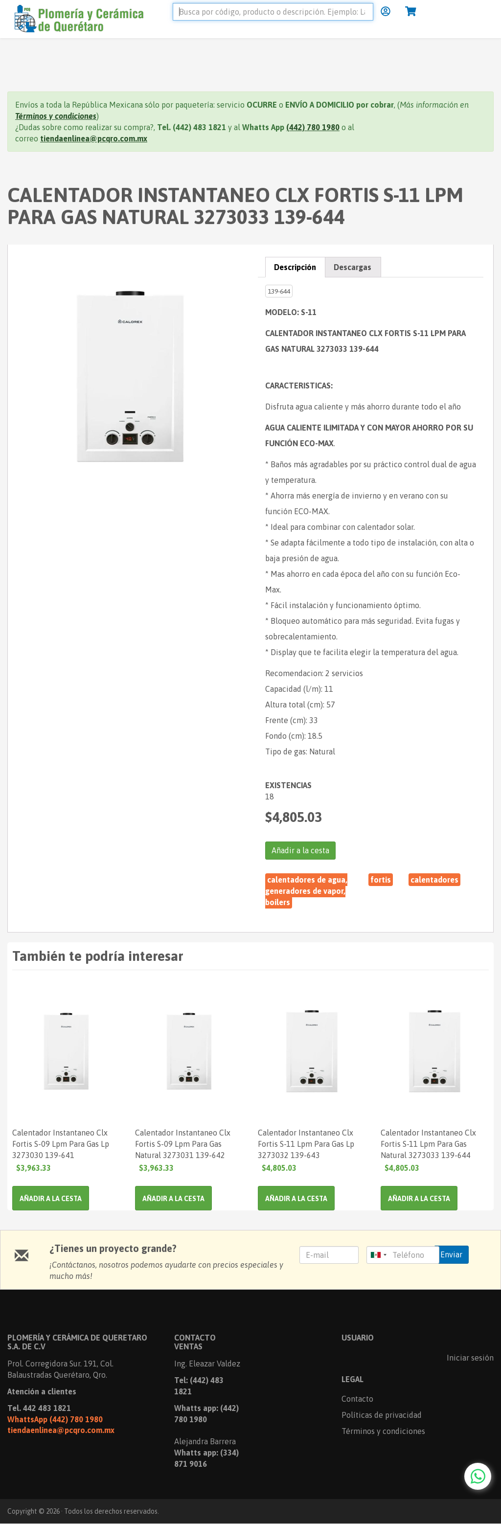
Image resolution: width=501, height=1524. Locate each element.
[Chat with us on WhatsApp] (477, 1476)
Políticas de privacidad (382, 1414)
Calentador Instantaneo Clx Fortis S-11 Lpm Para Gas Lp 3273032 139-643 (306, 1143)
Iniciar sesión (470, 1357)
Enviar (451, 1254)
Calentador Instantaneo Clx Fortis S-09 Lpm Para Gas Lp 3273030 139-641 (60, 1143)
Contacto (357, 1398)
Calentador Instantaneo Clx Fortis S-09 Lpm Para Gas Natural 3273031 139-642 (182, 1143)
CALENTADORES (434, 879)
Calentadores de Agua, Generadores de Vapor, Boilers (306, 891)
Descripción (295, 267)
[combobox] (378, 1255)
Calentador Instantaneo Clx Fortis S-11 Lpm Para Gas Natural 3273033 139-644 (428, 1143)
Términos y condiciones (383, 1431)
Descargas (352, 267)
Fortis (380, 879)
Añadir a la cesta (300, 850)
